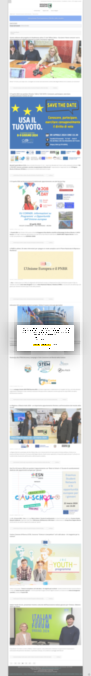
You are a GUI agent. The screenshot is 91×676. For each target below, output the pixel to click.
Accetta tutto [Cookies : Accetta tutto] (36, 344)
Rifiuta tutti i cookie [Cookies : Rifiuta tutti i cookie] (45, 344)
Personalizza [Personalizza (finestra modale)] (55, 344)
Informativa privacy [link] (45, 348)
